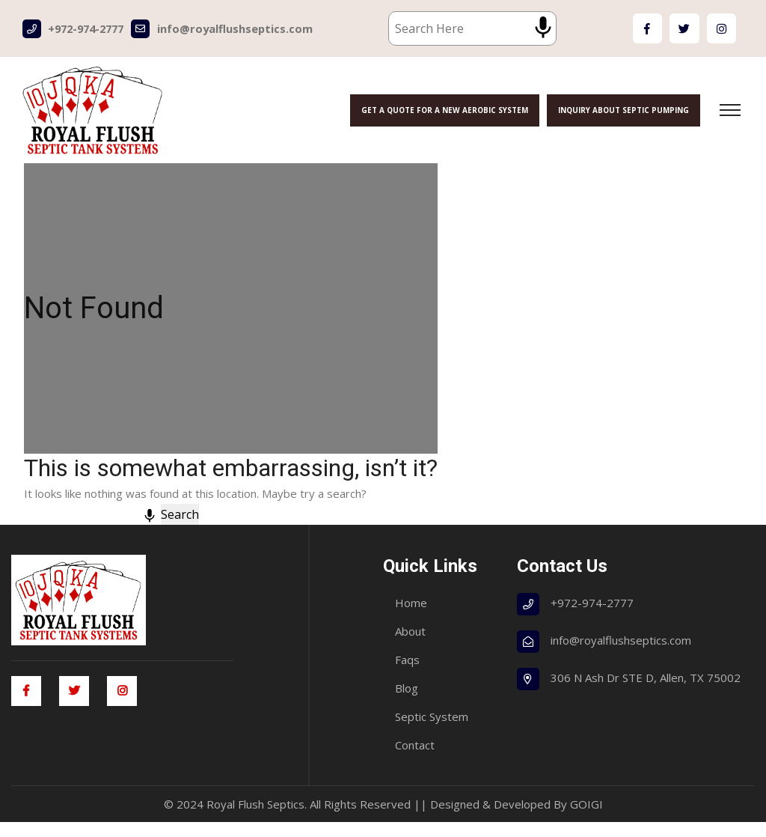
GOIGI (586, 819)
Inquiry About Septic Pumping (620, 110)
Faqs (407, 674)
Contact (415, 759)
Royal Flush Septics (255, 819)
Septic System (431, 731)
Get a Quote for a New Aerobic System (438, 110)
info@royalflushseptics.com (230, 28)
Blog (406, 703)
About (410, 646)
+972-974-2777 (77, 28)
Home (411, 617)
